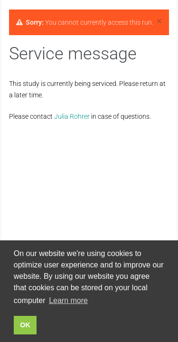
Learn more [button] (68, 300)
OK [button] (25, 325)
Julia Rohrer (72, 116)
